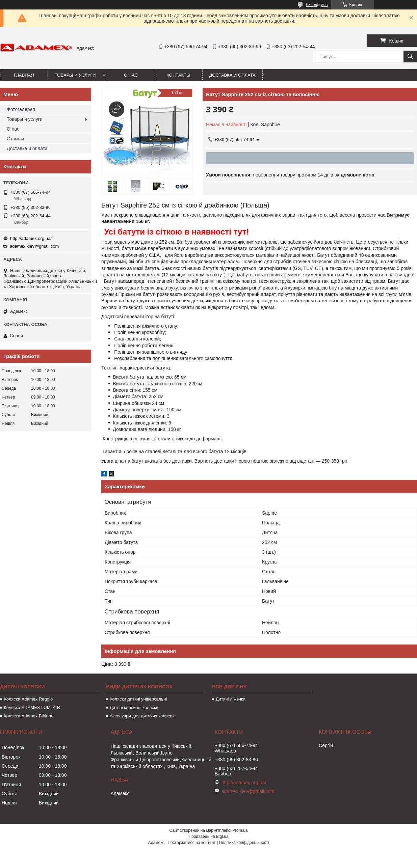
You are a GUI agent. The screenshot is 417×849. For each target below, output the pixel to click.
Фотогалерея (21, 109)
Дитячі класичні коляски (134, 707)
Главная (24, 75)
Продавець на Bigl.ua (208, 836)
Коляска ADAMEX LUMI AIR (32, 707)
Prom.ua (239, 830)
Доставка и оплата (232, 75)
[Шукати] (410, 56)
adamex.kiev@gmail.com (34, 246)
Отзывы (15, 138)
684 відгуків (317, 4)
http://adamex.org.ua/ (31, 238)
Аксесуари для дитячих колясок (142, 715)
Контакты (178, 75)
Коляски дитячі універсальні (138, 699)
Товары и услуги (75, 75)
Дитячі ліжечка (230, 699)
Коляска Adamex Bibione (28, 715)
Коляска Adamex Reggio (28, 699)
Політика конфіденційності (244, 842)
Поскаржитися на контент (191, 842)
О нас (131, 75)
